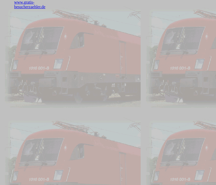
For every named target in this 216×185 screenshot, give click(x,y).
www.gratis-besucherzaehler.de (29, 4)
